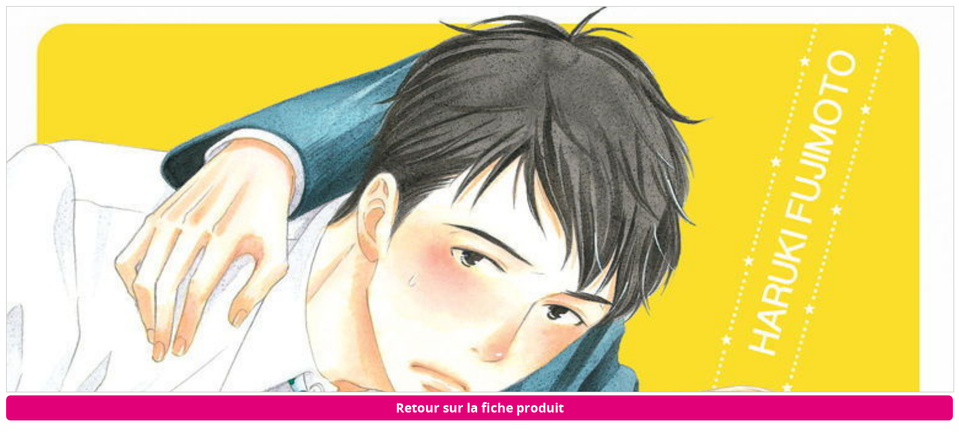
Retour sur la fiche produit (480, 407)
